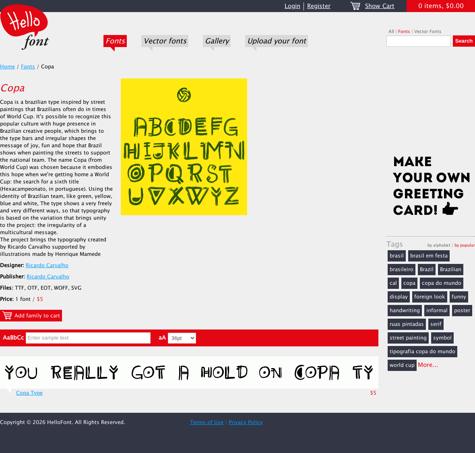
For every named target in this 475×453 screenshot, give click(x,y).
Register (318, 6)
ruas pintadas (407, 324)
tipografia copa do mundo (422, 352)
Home (7, 67)
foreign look (429, 297)
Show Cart (379, 6)
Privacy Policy (246, 422)
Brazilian (450, 270)
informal (437, 311)
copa (409, 283)
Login (292, 6)
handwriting (405, 311)
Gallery (217, 41)
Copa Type (29, 393)
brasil (397, 256)
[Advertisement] (430, 103)
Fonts (115, 41)
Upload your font (276, 41)
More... (428, 365)
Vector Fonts (428, 31)
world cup (402, 365)
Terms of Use (206, 422)
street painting (408, 338)
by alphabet (439, 245)
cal (393, 283)
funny (459, 297)
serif (436, 324)
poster (462, 311)
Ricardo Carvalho (47, 266)
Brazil (427, 270)
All (391, 31)
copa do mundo (441, 283)
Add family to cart (31, 315)
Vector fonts (164, 41)
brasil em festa (429, 256)
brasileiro (401, 270)
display (399, 297)
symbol (442, 338)
